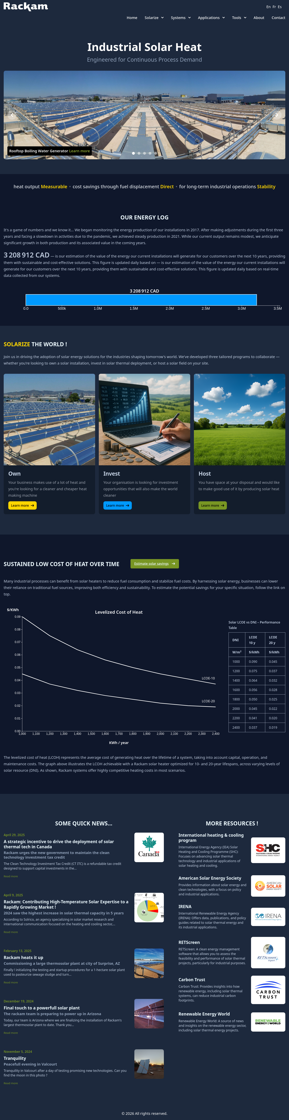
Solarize (154, 17)
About (259, 17)
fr (274, 6)
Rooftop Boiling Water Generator (49, 150)
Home (132, 17)
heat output (40, 186)
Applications (211, 17)
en (268, 6)
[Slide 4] (150, 153)
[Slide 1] (133, 153)
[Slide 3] (144, 153)
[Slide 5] (155, 153)
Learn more (22, 505)
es (280, 6)
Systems (181, 17)
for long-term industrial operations (227, 186)
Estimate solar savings (154, 563)
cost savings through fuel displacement (123, 186)
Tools (239, 17)
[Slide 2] (139, 153)
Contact (278, 17)
